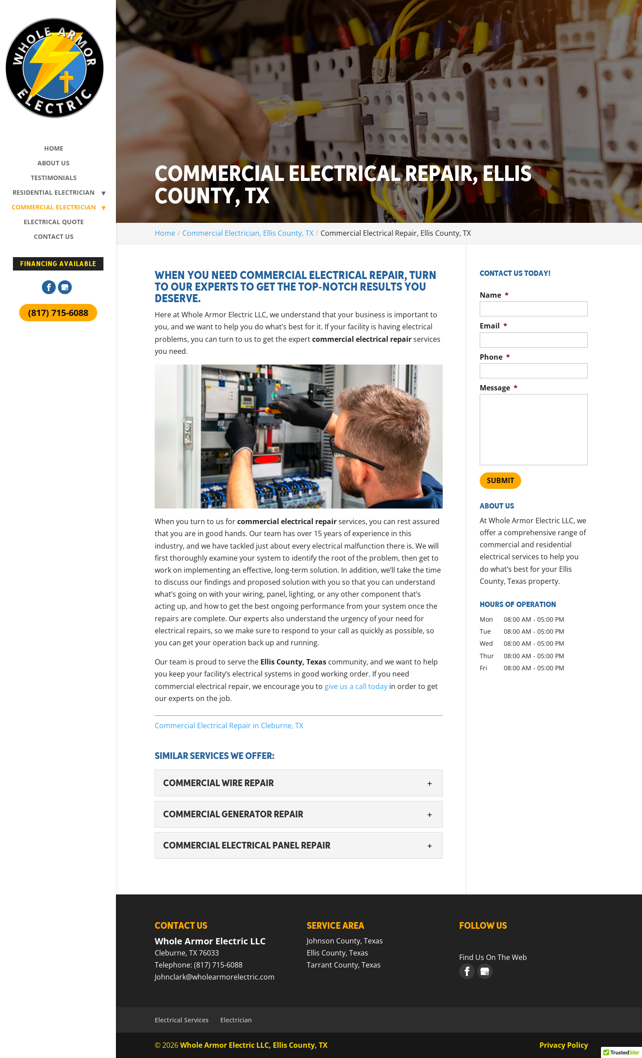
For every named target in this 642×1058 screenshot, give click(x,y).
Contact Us (54, 237)
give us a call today (356, 686)
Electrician (236, 1020)
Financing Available (58, 263)
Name (494, 295)
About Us (53, 163)
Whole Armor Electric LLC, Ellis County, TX (254, 1045)
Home (53, 148)
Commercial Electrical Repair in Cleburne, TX (229, 725)
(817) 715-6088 (58, 313)
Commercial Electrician (54, 207)
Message (499, 388)
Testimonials (54, 178)
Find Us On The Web (493, 957)
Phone (495, 357)
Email (493, 326)
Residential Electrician (53, 193)
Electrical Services (182, 1020)
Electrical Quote (54, 222)
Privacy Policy (563, 1045)
